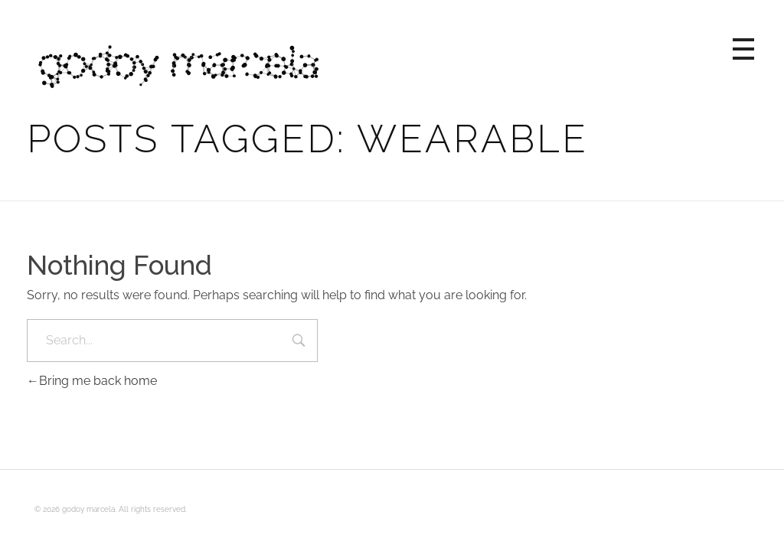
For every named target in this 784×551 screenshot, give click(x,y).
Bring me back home (92, 380)
